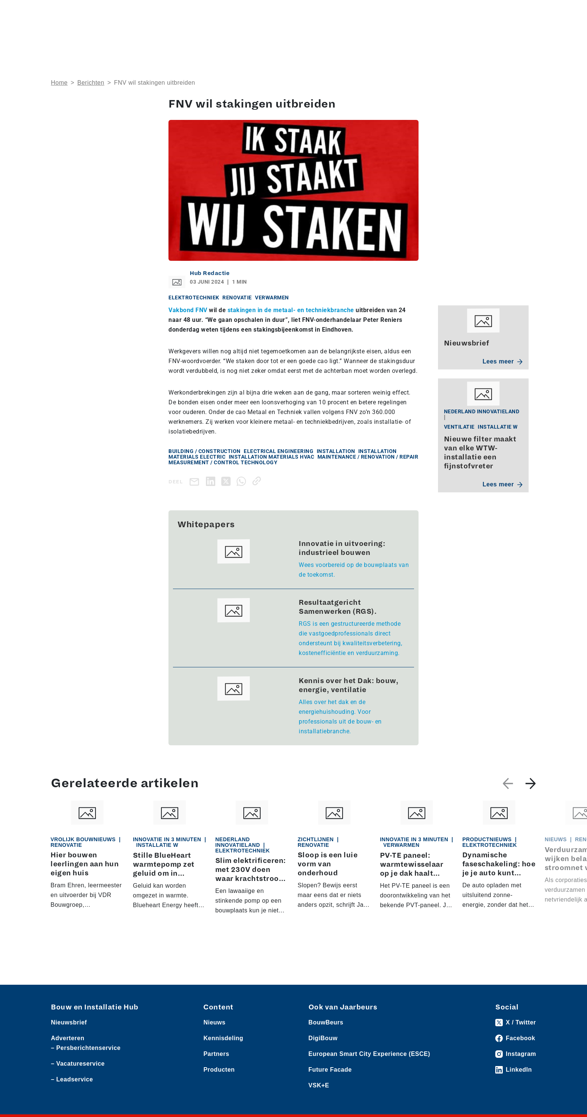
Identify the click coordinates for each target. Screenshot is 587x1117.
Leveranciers (120, 12)
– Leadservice (72, 1080)
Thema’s (415, 35)
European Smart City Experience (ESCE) (369, 1054)
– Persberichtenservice (86, 1048)
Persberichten (158, 12)
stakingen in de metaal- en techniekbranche (291, 310)
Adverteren (428, 12)
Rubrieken (312, 35)
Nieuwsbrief (519, 35)
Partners (216, 1054)
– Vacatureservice (78, 1064)
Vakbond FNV (188, 310)
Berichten (90, 82)
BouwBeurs (325, 1023)
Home (59, 82)
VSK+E (318, 1086)
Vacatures (193, 12)
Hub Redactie (209, 273)
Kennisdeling (469, 35)
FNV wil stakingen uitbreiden (154, 82)
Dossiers (365, 35)
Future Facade (330, 1070)
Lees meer (503, 361)
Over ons (269, 35)
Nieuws (60, 12)
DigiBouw (323, 1038)
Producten (86, 12)
